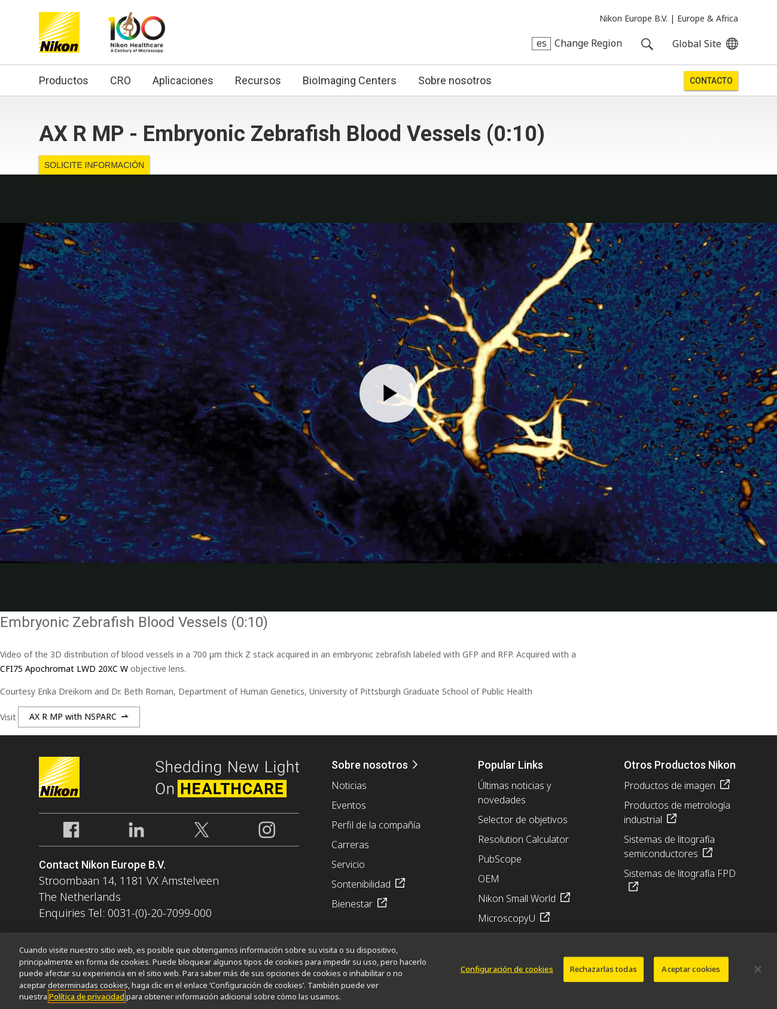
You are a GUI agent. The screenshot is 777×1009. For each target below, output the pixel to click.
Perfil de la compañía (376, 824)
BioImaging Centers (350, 80)
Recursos (258, 80)
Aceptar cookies (691, 969)
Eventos (348, 805)
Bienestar (352, 903)
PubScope (500, 859)
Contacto (711, 80)
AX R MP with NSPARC (73, 716)
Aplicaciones (183, 80)
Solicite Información (94, 165)
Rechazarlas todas (603, 969)
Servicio (348, 864)
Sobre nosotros (455, 80)
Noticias (349, 785)
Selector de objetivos (523, 819)
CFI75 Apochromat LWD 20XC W (64, 668)
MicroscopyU (506, 918)
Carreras (350, 844)
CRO (120, 80)
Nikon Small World (517, 898)
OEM (488, 878)
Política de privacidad (86, 996)
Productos (64, 80)
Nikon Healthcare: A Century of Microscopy (136, 32)
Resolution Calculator (523, 839)
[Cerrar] (758, 969)
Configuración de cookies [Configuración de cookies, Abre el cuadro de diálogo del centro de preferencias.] (507, 969)
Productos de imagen (669, 785)
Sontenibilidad (361, 884)
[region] (388, 970)
